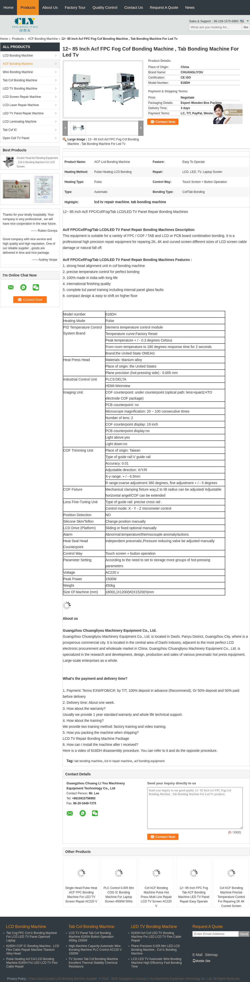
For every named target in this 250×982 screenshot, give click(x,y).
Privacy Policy (16, 978)
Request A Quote (164, 7)
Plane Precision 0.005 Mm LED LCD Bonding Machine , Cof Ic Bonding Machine (155, 949)
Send (244, 934)
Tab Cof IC (10, 130)
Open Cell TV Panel (16, 138)
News (190, 7)
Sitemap (211, 955)
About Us (50, 7)
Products (27, 7)
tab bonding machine (88, 761)
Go (246, 27)
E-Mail (197, 955)
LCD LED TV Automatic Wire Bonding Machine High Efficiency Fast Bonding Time (156, 962)
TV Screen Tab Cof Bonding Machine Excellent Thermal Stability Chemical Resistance (93, 962)
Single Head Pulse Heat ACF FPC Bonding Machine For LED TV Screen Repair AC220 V (81, 894)
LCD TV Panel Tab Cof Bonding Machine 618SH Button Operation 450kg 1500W (91, 936)
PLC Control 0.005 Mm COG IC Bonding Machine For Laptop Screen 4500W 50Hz (119, 894)
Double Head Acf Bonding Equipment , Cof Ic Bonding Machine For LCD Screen (37, 162)
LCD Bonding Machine (18, 55)
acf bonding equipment (149, 761)
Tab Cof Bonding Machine (20, 80)
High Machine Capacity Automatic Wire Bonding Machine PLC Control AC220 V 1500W (95, 949)
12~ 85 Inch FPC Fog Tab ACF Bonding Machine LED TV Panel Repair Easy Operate (194, 894)
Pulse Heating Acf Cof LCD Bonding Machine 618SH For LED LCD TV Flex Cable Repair (32, 962)
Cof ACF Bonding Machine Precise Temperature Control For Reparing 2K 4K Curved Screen (231, 897)
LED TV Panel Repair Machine (23, 113)
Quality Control (104, 7)
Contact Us (133, 7)
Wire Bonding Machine (18, 72)
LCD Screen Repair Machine (22, 97)
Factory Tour (75, 7)
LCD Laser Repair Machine (21, 105)
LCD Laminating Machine (19, 121)
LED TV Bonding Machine (20, 88)
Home (9, 7)
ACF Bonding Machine (43, 39)
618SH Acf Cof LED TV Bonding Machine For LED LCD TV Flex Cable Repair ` (156, 936)
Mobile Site (201, 961)
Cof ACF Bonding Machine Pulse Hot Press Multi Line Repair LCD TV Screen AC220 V (156, 897)
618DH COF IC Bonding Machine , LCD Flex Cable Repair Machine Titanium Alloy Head (32, 949)
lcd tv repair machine (118, 761)
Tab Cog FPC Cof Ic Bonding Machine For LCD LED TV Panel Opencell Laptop (31, 936)
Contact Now (165, 122)
